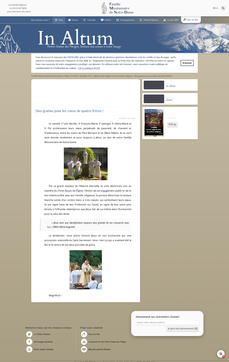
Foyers (75, 20)
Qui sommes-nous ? (40, 20)
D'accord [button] (187, 63)
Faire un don (190, 20)
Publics (108, 20)
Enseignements (127, 20)
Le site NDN (172, 20)
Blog (61, 20)
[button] (172, 124)
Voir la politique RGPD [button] (89, 68)
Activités (91, 20)
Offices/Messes (150, 20)
